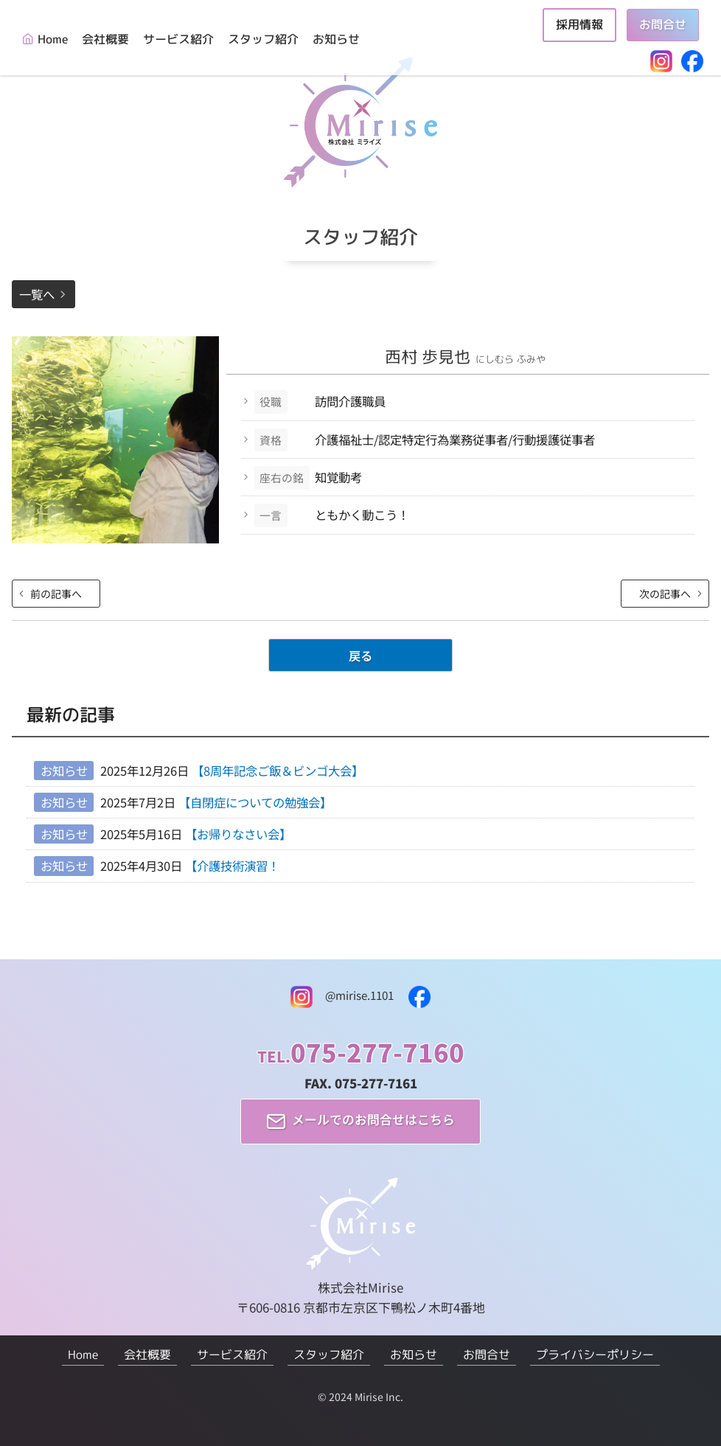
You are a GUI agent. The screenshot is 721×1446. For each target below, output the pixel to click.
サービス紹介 (178, 39)
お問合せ (662, 24)
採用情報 (579, 24)
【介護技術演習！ (232, 866)
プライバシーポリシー (595, 1354)
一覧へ (37, 294)
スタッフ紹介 (263, 39)
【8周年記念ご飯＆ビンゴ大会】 (277, 770)
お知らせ (336, 39)
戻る (360, 655)
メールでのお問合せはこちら (373, 1119)
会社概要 (105, 39)
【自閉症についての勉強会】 (255, 802)
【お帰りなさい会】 (238, 834)
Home (53, 39)
